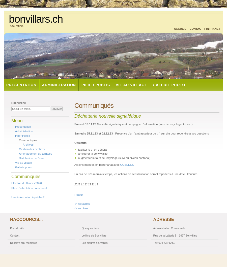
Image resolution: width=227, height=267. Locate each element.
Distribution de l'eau (31, 158)
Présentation (21, 85)
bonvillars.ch (36, 19)
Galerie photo (169, 85)
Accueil (180, 28)
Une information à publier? (27, 197)
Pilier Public (95, 85)
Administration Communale (169, 228)
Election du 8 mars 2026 (26, 183)
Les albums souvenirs (95, 242)
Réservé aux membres (23, 242)
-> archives (81, 208)
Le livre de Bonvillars (94, 235)
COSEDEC (127, 164)
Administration (59, 85)
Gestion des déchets (32, 149)
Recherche (18, 102)
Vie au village (131, 85)
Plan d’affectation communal (29, 188)
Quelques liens (90, 228)
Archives (28, 144)
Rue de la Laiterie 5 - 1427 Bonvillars (175, 235)
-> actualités (82, 203)
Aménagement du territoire (35, 153)
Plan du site (17, 228)
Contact (196, 28)
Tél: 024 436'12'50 (164, 242)
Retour (78, 194)
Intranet (213, 28)
